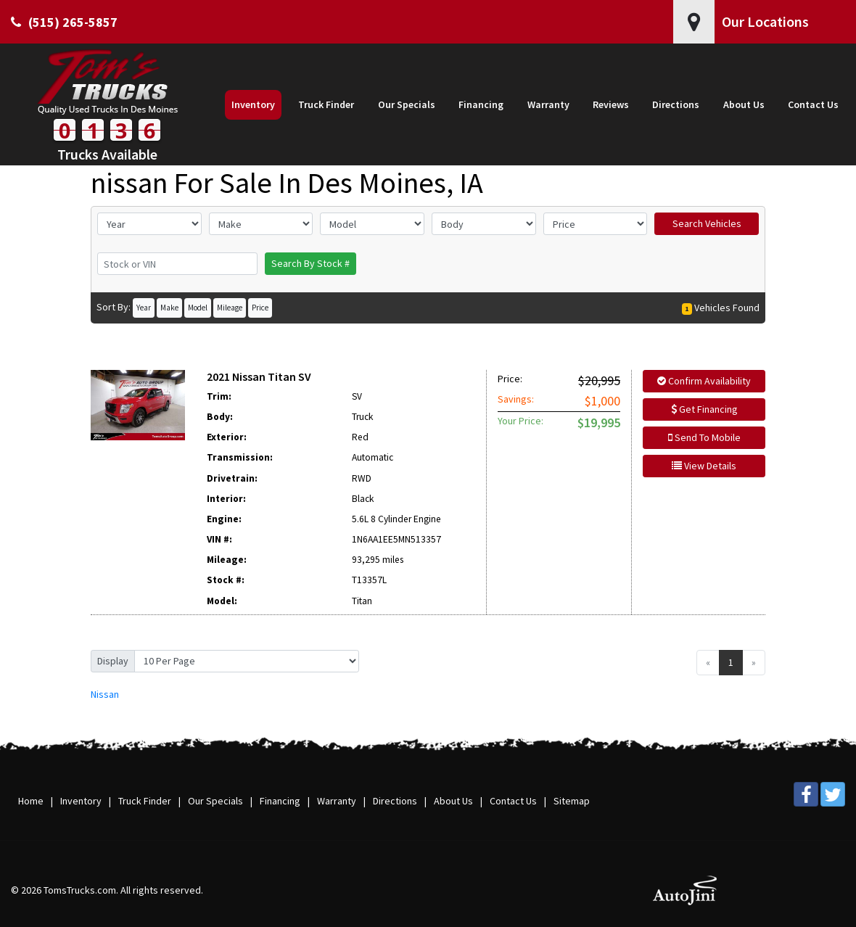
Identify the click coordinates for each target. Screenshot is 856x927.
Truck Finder (144, 800)
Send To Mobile (704, 437)
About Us (453, 800)
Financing (280, 800)
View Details (704, 465)
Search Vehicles (706, 223)
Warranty (336, 800)
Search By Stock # (310, 263)
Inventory (81, 800)
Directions (395, 800)
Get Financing (704, 409)
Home (31, 800)
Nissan (105, 694)
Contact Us (513, 800)
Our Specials (215, 800)
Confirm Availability (704, 380)
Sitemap (571, 800)
